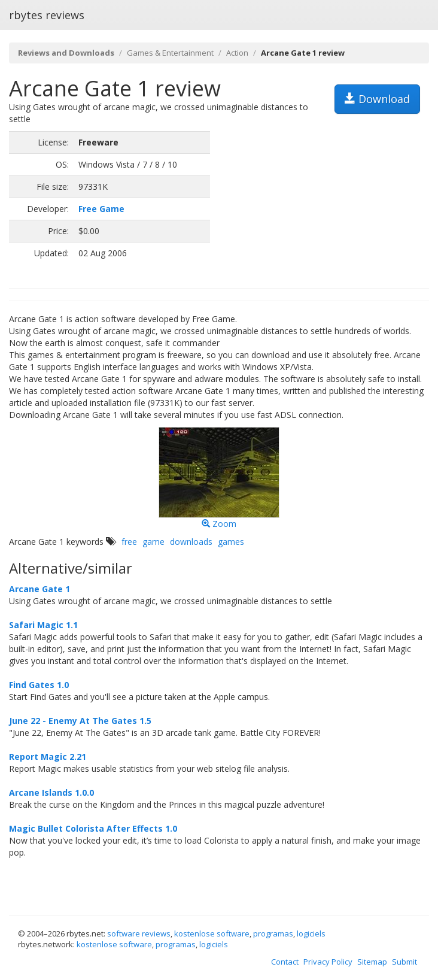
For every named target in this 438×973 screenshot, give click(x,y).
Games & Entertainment (170, 52)
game (153, 541)
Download (377, 99)
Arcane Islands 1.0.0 (51, 792)
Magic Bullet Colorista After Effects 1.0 (93, 828)
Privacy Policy (327, 961)
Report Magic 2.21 (47, 756)
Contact (285, 961)
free (129, 541)
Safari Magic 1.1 (43, 625)
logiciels (311, 933)
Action (237, 52)
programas (273, 933)
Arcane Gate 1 (39, 589)
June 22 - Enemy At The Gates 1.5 (80, 720)
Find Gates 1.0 (39, 684)
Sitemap (372, 961)
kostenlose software (212, 933)
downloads (191, 541)
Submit (404, 961)
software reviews (139, 933)
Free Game (101, 208)
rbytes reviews (46, 15)
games (231, 541)
